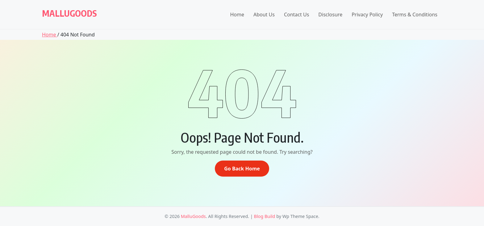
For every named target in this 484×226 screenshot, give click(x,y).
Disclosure (330, 14)
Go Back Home (242, 168)
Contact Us (296, 14)
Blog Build (264, 216)
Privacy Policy (367, 14)
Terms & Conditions (414, 14)
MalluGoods (69, 13)
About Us (264, 14)
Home (237, 14)
